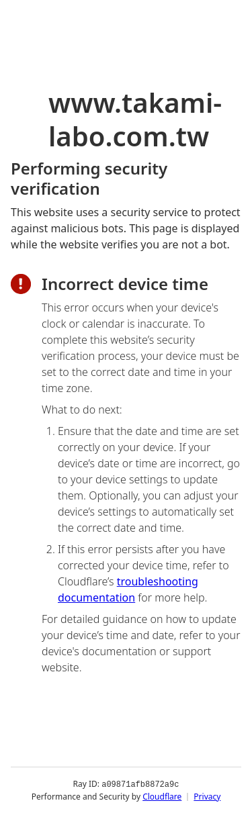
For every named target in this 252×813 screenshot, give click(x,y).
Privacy (207, 796)
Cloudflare (161, 796)
